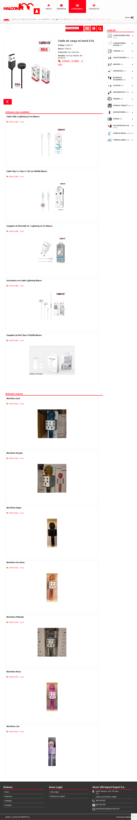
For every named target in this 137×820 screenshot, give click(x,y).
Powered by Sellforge (124, 817)
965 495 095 (100, 804)
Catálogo (8, 801)
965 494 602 (100, 800)
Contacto (8, 805)
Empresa (8, 796)
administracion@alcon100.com (108, 809)
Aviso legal (54, 792)
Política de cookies (57, 796)
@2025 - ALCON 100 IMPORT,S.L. (18, 817)
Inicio (7, 792)
